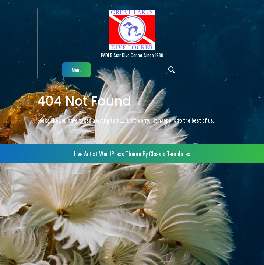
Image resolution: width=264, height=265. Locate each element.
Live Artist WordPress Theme (108, 153)
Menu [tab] (76, 70)
